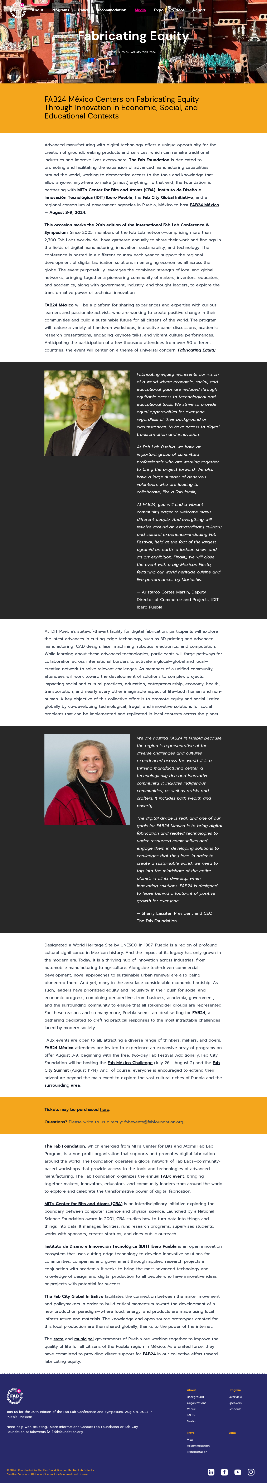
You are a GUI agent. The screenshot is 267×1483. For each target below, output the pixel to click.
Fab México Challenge (130, 1063)
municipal (84, 1339)
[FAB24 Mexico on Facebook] (224, 1472)
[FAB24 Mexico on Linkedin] (211, 1472)
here (104, 1109)
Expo (159, 10)
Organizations (196, 1403)
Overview (235, 1397)
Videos (178, 10)
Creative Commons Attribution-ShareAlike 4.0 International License (47, 1474)
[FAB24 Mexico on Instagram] (251, 1472)
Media (140, 10)
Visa (190, 1440)
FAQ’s (191, 1415)
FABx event (172, 1176)
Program (235, 1390)
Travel (83, 10)
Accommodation (111, 10)
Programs (60, 10)
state (59, 1339)
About (37, 10)
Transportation (197, 1452)
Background (195, 1397)
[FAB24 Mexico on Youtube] (238, 1472)
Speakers (235, 1403)
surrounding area (62, 1085)
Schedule (235, 1409)
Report (199, 10)
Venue (191, 1409)
